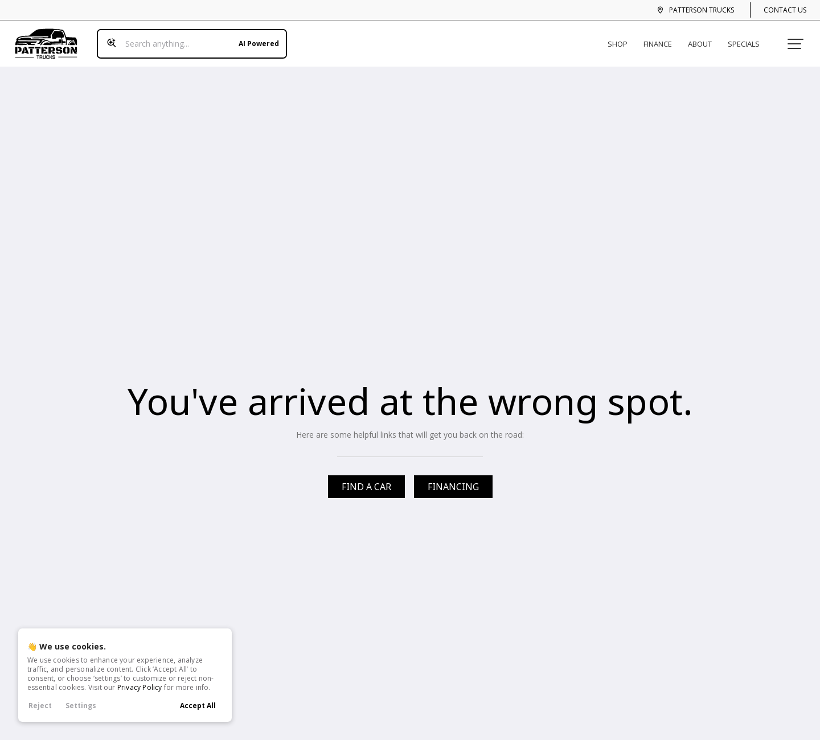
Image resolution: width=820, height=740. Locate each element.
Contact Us (785, 10)
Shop (622, 39)
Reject (40, 705)
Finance (662, 39)
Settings (80, 705)
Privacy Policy (139, 687)
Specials (748, 39)
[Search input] (187, 38)
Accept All (198, 705)
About (704, 39)
